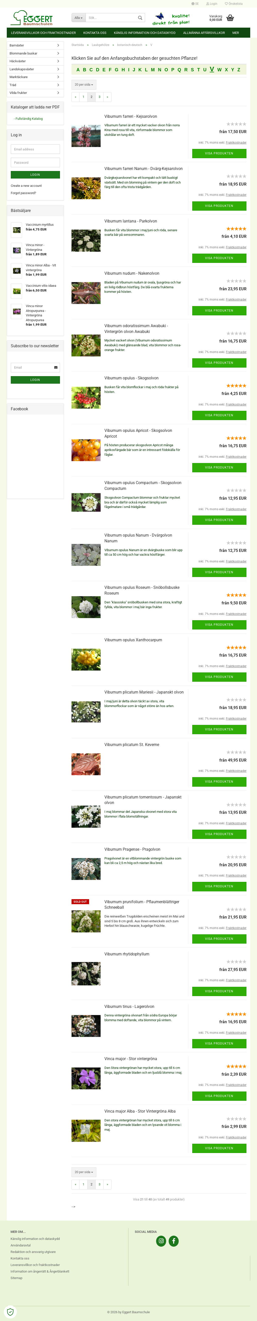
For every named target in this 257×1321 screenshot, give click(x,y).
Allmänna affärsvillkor (204, 33)
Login (211, 4)
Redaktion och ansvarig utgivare (33, 1252)
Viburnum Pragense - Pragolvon (132, 849)
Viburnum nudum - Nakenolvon (131, 273)
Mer (235, 33)
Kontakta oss (94, 33)
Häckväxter (18, 61)
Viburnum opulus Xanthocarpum (133, 640)
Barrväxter (17, 45)
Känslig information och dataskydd (145, 33)
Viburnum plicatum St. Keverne (131, 744)
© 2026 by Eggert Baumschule (128, 1312)
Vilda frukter (18, 93)
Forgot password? (23, 193)
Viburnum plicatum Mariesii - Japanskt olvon (144, 692)
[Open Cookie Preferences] (10, 1311)
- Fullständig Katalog (28, 119)
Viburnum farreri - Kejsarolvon (130, 116)
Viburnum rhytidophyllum (126, 954)
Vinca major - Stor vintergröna (130, 1058)
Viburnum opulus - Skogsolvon (131, 378)
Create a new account (26, 186)
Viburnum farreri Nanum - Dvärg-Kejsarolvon (143, 168)
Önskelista (234, 4)
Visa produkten (219, 153)
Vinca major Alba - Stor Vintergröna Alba (140, 1111)
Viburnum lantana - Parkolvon (130, 221)
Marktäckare (19, 77)
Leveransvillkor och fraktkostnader (43, 33)
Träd (13, 85)
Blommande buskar (23, 53)
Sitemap (16, 1278)
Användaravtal (21, 1245)
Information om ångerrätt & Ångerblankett (40, 1271)
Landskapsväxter (22, 69)
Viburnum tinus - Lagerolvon (129, 1006)
